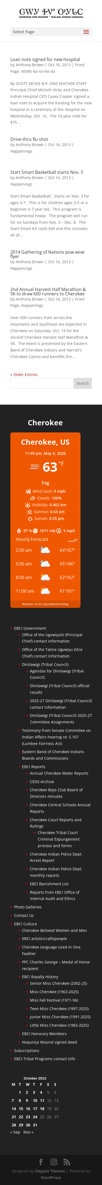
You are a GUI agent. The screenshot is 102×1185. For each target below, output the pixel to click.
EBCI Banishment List (49, 883)
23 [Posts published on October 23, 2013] (28, 1116)
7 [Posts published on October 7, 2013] (13, 1100)
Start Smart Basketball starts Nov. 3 (46, 172)
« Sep (15, 1132)
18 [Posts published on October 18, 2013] (42, 1108)
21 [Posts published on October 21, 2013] (14, 1116)
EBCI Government (30, 628)
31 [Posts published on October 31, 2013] (35, 1125)
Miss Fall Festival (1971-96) (54, 1000)
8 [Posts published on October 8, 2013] (20, 1100)
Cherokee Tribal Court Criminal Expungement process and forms (59, 839)
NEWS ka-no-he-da (38, 71)
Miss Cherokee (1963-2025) (54, 991)
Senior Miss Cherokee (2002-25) (58, 983)
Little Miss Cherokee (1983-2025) (59, 1025)
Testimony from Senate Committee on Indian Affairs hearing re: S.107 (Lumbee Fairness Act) (56, 737)
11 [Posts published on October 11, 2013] (42, 1100)
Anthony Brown (30, 64)
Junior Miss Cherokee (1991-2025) (60, 1016)
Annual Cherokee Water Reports (59, 773)
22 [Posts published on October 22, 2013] (21, 1116)
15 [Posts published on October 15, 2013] (21, 1108)
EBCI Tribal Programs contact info (44, 1058)
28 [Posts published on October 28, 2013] (14, 1125)
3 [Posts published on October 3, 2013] (34, 1092)
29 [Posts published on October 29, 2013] (21, 1125)
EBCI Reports (33, 766)
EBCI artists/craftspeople (44, 938)
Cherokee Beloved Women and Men (54, 930)
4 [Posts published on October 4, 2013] (41, 1092)
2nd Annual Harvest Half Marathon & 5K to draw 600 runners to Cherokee (48, 291)
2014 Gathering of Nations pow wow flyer (47, 254)
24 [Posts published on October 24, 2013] (35, 1116)
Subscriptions (26, 1050)
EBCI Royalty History (40, 976)
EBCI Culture (25, 923)
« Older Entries (24, 374)
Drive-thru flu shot (29, 139)
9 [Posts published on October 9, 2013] (27, 1100)
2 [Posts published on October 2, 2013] (27, 1092)
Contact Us (24, 915)
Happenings (21, 151)
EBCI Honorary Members (44, 1033)
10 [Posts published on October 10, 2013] (35, 1100)
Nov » (28, 1132)
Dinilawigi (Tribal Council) (45, 664)
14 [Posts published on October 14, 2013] (14, 1108)
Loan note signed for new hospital (45, 59)
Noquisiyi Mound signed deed (49, 1042)
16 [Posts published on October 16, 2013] (28, 1108)
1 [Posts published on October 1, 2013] (20, 1092)
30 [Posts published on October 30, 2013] (28, 1125)
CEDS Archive (42, 781)
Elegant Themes (50, 1171)
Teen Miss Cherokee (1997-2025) (59, 1008)
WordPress (51, 1177)
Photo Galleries (28, 907)
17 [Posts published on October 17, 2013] (35, 1108)
